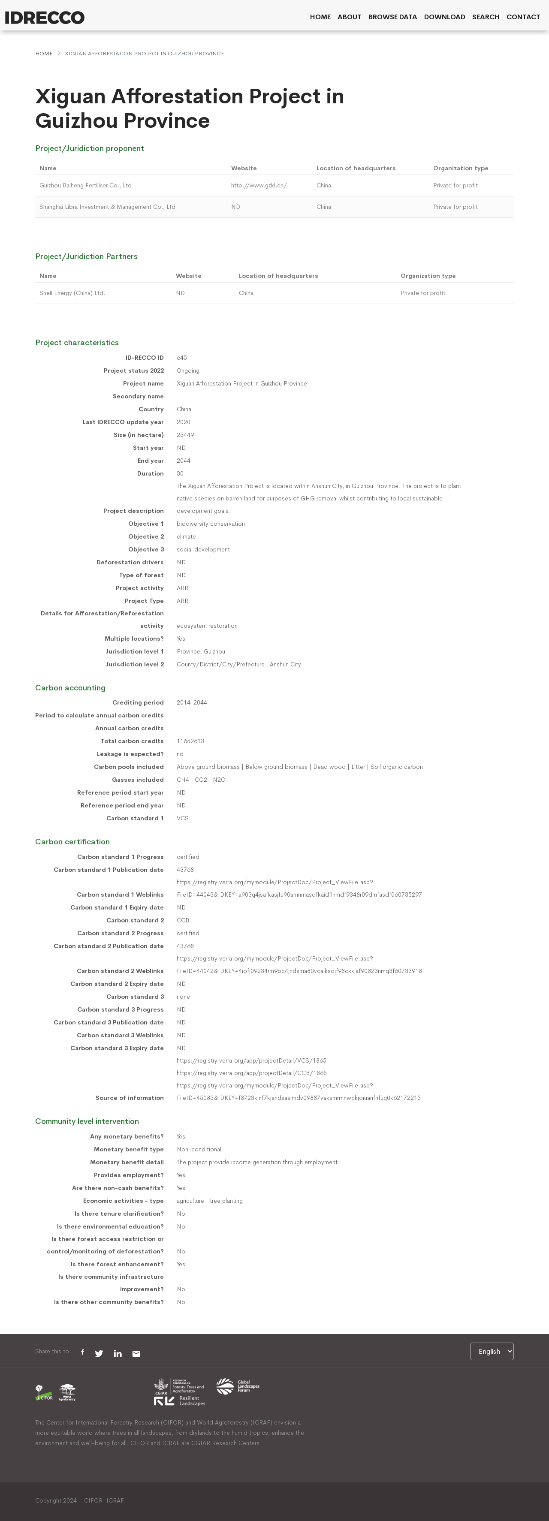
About (350, 16)
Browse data (392, 16)
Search (486, 16)
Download (444, 16)
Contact (523, 16)
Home (320, 16)
